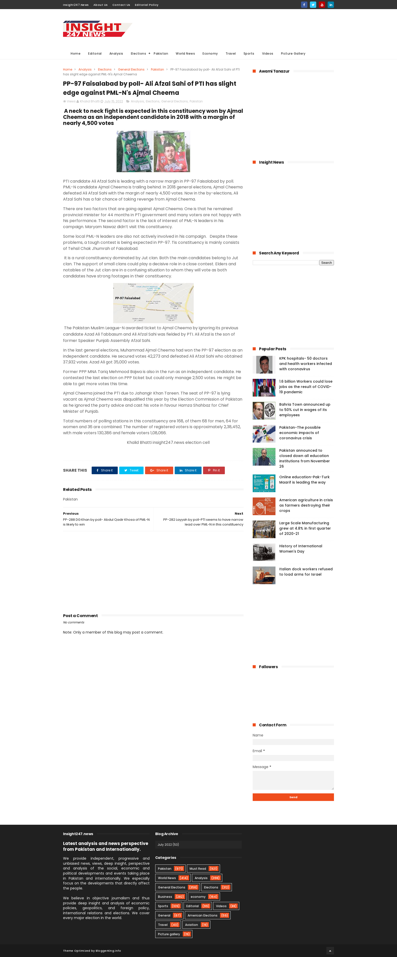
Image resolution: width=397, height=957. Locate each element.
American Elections (202, 915)
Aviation (191, 925)
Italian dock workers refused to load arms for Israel (306, 572)
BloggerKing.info (108, 951)
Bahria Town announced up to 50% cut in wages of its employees (304, 410)
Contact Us (121, 5)
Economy (210, 53)
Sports (249, 53)
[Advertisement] (242, 28)
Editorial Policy (146, 5)
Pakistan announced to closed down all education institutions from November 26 (304, 458)
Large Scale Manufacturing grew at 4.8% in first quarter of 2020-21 (305, 528)
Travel (231, 53)
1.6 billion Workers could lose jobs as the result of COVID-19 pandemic (305, 387)
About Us (100, 5)
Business (165, 897)
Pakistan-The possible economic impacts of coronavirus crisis (300, 433)
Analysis (116, 53)
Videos (267, 53)
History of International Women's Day (300, 548)
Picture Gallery (293, 53)
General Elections (131, 69)
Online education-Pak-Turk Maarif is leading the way (304, 479)
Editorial (95, 53)
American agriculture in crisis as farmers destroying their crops (306, 505)
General (164, 915)
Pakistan (161, 53)
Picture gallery (169, 934)
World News (185, 53)
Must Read (198, 868)
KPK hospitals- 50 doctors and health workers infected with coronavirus (305, 364)
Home (76, 53)
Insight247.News (76, 5)
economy (198, 897)
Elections (138, 53)
